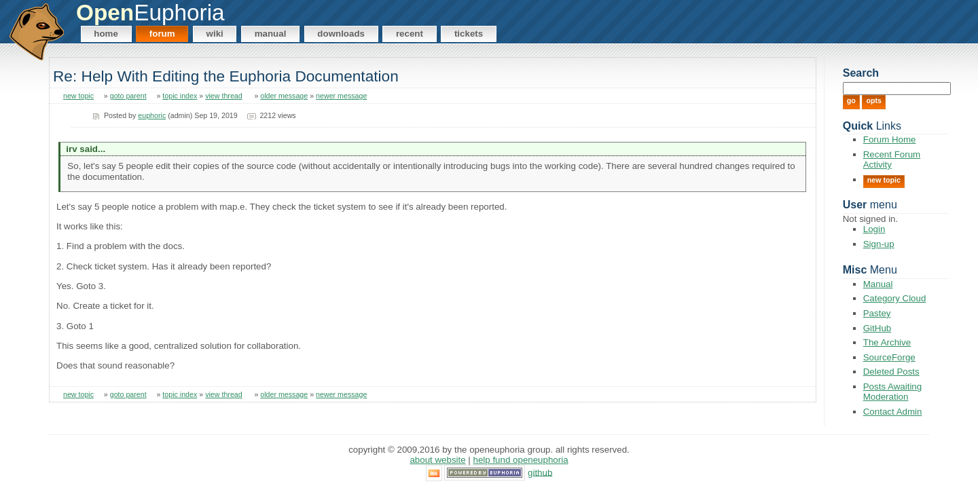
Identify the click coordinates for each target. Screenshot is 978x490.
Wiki (214, 34)
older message (284, 96)
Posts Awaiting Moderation (892, 391)
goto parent (128, 96)
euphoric (152, 115)
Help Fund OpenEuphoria (520, 460)
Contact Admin (892, 412)
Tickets (468, 34)
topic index (179, 96)
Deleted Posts (891, 371)
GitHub (877, 328)
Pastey (877, 313)
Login (874, 229)
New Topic (884, 180)
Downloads (341, 34)
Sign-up (878, 244)
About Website (437, 460)
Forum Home (889, 139)
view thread (223, 96)
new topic (78, 96)
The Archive (887, 342)
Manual (271, 34)
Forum (162, 34)
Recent (409, 34)
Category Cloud (894, 298)
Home (106, 34)
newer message (341, 96)
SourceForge (889, 357)
